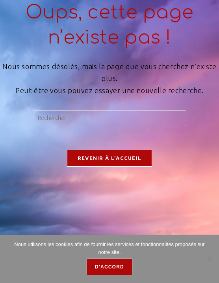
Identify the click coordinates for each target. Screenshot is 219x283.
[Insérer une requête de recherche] (109, 118)
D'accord (109, 267)
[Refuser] (209, 259)
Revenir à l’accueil (110, 158)
